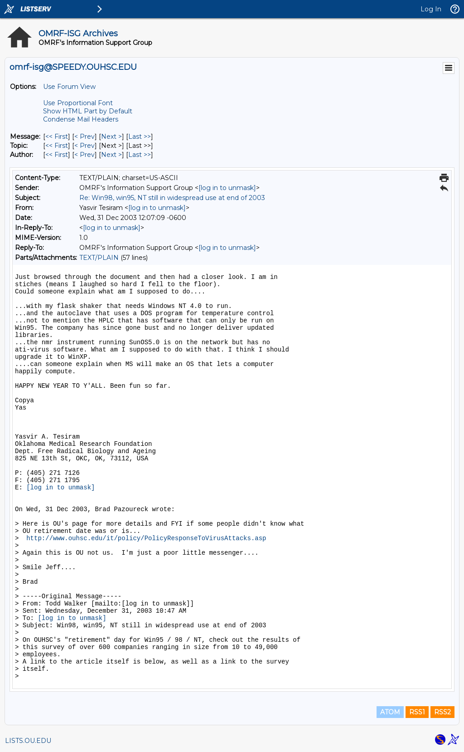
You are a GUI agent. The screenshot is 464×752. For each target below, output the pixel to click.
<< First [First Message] (56, 136)
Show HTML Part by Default (87, 111)
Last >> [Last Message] (139, 136)
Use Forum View (69, 87)
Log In (430, 9)
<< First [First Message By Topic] (56, 146)
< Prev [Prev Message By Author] (84, 155)
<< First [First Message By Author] (56, 155)
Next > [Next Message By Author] (111, 155)
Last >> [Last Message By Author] (139, 155)
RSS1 (417, 712)
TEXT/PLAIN (99, 258)
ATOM (390, 712)
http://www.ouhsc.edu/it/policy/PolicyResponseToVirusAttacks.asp (146, 538)
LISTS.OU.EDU (28, 741)
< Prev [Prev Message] (84, 136)
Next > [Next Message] (111, 136)
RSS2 (442, 712)
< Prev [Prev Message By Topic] (84, 146)
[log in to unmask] (227, 188)
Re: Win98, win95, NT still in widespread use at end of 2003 (172, 198)
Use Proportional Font (78, 103)
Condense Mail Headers (80, 119)
